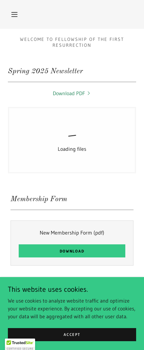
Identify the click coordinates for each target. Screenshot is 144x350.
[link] (72, 93)
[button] (14, 14)
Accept (72, 339)
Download (72, 251)
